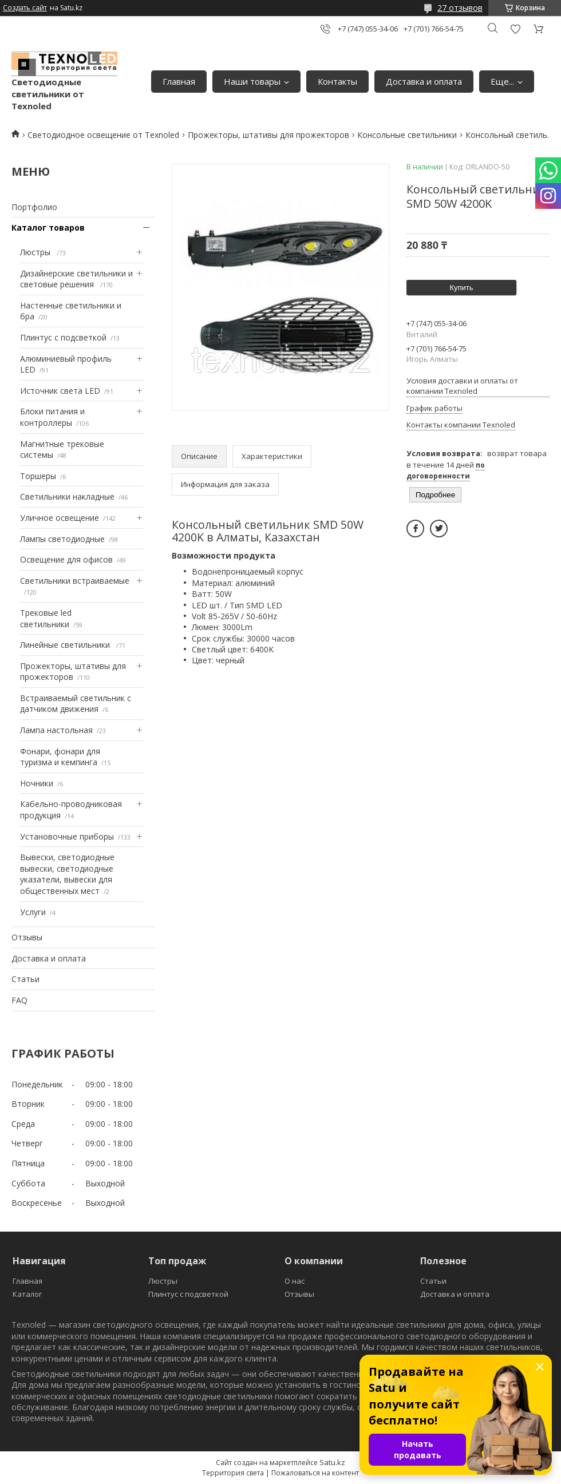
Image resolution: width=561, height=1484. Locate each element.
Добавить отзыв (515, 29)
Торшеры (38, 475)
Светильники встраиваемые (74, 580)
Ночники (36, 783)
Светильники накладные (67, 496)
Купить (461, 287)
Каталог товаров (48, 227)
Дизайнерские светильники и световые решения (76, 279)
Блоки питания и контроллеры (52, 417)
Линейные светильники (66, 644)
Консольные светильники (407, 134)
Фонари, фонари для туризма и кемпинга (60, 757)
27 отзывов (460, 7)
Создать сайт (25, 8)
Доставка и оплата (424, 81)
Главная (179, 81)
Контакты (337, 81)
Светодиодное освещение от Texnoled (103, 134)
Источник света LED (60, 390)
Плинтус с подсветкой (63, 337)
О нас (295, 1281)
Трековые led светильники (46, 618)
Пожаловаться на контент (315, 1473)
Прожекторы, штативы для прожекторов (268, 134)
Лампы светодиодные (62, 538)
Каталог (27, 1294)
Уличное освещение (59, 517)
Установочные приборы (67, 836)
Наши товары (252, 81)
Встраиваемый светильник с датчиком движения (75, 703)
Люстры (36, 252)
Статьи (25, 978)
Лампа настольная (56, 730)
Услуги (33, 912)
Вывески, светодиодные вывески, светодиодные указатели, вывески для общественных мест (67, 874)
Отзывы (26, 937)
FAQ (19, 1000)
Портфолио (34, 206)
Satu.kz (332, 1462)
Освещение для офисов (66, 559)
